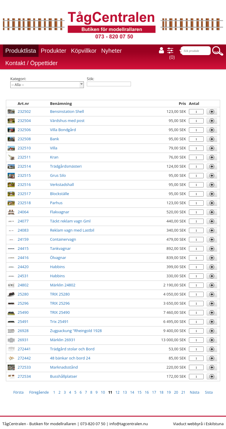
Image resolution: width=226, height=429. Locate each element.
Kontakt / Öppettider (31, 63)
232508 (24, 138)
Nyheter (111, 50)
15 (139, 392)
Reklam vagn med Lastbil (72, 230)
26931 (23, 339)
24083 (23, 230)
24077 (23, 221)
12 (118, 392)
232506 (24, 129)
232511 (24, 157)
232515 (24, 175)
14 (132, 392)
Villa (53, 148)
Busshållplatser (63, 376)
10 (103, 392)
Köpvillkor (84, 50)
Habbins (57, 266)
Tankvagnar (60, 248)
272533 (24, 367)
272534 (24, 376)
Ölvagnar (58, 257)
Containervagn (63, 239)
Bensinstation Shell (67, 111)
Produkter (54, 50)
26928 (23, 330)
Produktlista (20, 50)
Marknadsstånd (64, 367)
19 (169, 392)
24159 (23, 239)
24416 (23, 257)
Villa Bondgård (63, 129)
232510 (24, 148)
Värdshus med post (67, 120)
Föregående (39, 392)
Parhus (56, 202)
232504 (24, 120)
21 (183, 392)
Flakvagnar (59, 211)
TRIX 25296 (60, 303)
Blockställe (59, 193)
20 (176, 392)
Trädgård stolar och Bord (72, 349)
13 (125, 392)
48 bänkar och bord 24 (70, 358)
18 (161, 392)
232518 (24, 202)
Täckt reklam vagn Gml (70, 221)
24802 (23, 285)
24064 (23, 211)
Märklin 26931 (62, 339)
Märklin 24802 (62, 285)
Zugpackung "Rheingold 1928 (76, 330)
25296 (23, 303)
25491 (23, 321)
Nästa (194, 392)
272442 (24, 358)
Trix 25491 (59, 321)
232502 (24, 111)
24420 (23, 266)
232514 (24, 166)
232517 (24, 193)
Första (18, 392)
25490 (23, 312)
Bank (54, 138)
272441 (24, 349)
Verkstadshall (62, 184)
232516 (24, 184)
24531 (23, 275)
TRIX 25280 (60, 294)
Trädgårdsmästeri (66, 166)
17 (154, 392)
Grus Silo (58, 175)
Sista (209, 392)
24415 (23, 248)
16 (147, 392)
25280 (23, 294)
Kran (54, 157)
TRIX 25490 (60, 312)
